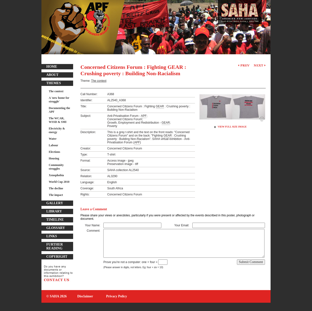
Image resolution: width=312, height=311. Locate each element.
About (52, 75)
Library (54, 211)
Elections (54, 152)
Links (51, 236)
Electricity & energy (57, 130)
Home (51, 66)
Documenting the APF (59, 109)
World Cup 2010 (59, 181)
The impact (56, 195)
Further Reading (54, 246)
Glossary (55, 228)
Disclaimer (85, 296)
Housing (54, 158)
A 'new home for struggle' (59, 99)
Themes (53, 83)
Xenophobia (56, 175)
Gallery (54, 203)
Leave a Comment (93, 209)
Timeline (55, 219)
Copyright (56, 256)
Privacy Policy (116, 296)
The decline (56, 188)
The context (56, 91)
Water (53, 138)
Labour (53, 145)
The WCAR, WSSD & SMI (58, 120)
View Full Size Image (232, 126)
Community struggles (56, 166)
